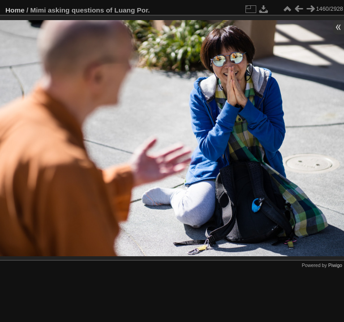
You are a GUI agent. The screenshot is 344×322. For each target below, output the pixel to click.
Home (15, 10)
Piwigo (335, 265)
